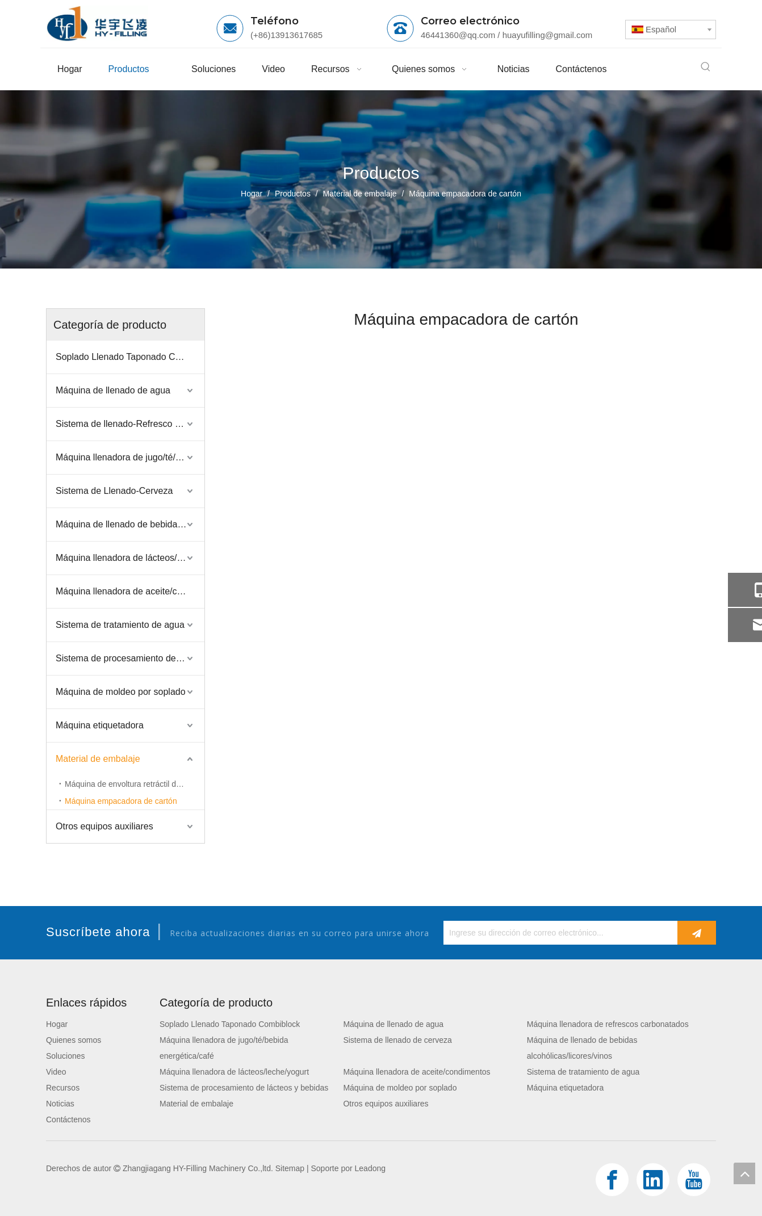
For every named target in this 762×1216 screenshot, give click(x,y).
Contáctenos (68, 1119)
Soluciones (65, 1055)
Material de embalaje (98, 759)
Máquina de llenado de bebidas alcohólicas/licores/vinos (130, 524)
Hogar (57, 1024)
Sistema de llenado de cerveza (397, 1040)
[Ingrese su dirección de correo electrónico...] (557, 933)
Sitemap (289, 1168)
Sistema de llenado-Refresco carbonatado (130, 424)
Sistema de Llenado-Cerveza (114, 491)
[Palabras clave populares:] (706, 67)
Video (56, 1071)
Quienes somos (73, 1040)
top (744, 1173)
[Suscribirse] (696, 933)
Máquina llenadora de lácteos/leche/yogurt (130, 558)
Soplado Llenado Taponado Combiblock (130, 357)
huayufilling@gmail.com (548, 35)
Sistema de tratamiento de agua (120, 625)
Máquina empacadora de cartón (121, 801)
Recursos (62, 1087)
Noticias (60, 1103)
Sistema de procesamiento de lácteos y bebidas (130, 658)
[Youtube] (693, 1179)
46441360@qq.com (458, 35)
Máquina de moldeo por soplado (121, 692)
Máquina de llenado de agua (113, 390)
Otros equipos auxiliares (104, 826)
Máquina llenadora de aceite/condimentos (130, 591)
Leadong (370, 1168)
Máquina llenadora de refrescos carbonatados (608, 1024)
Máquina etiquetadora (100, 725)
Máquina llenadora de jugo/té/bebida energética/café (130, 457)
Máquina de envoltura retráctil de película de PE (134, 784)
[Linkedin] (653, 1179)
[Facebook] (612, 1179)
